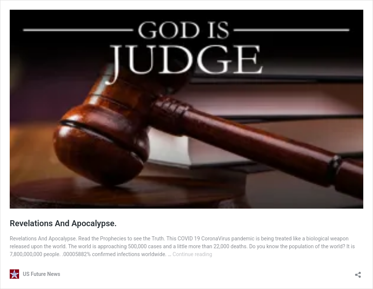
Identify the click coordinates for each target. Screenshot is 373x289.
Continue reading (192, 254)
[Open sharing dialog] (358, 272)
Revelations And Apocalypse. (63, 223)
